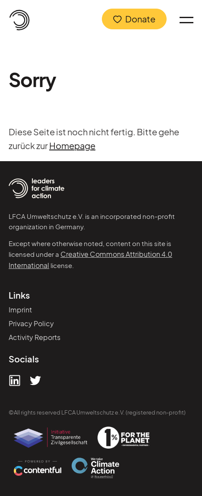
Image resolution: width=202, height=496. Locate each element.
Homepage (72, 145)
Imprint (20, 309)
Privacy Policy (31, 323)
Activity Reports (34, 337)
